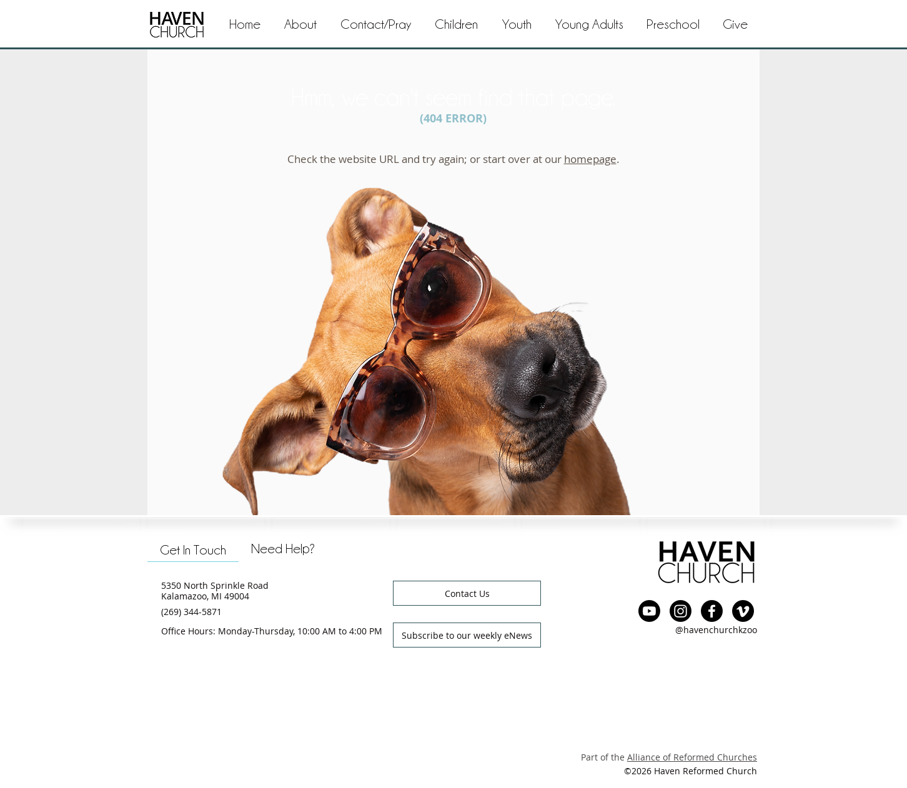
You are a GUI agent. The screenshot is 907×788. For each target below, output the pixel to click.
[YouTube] (649, 611)
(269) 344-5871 (191, 612)
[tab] (193, 549)
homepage (590, 159)
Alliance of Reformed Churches (692, 757)
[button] (376, 24)
